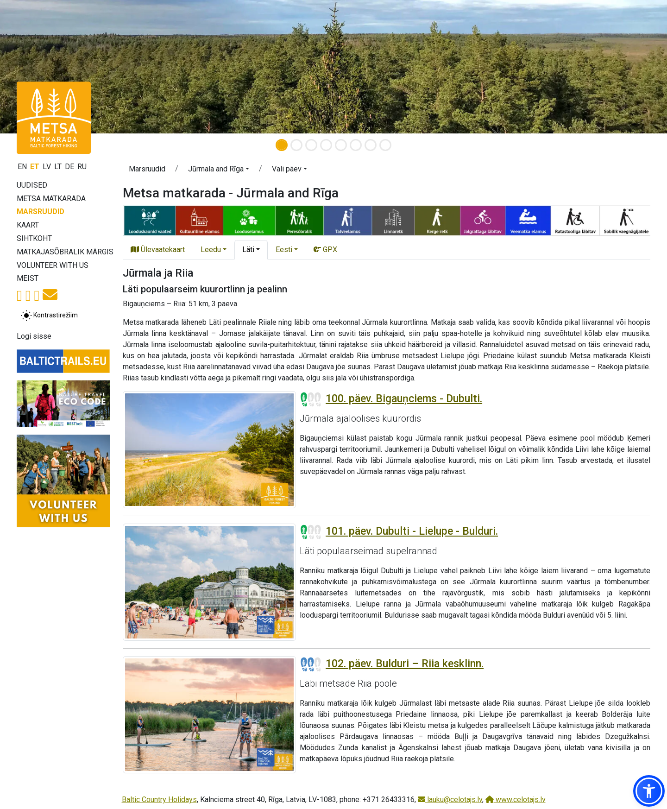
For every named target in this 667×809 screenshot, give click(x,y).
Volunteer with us (52, 265)
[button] (218, 170)
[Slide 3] (311, 145)
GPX (325, 249)
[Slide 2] (296, 145)
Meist (27, 278)
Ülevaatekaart (158, 249)
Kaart (28, 225)
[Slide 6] (356, 145)
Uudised (32, 185)
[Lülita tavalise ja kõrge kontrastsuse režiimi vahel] (49, 315)
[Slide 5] (341, 145)
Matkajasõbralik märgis (65, 251)
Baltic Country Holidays (159, 799)
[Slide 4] (326, 145)
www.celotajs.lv (515, 799)
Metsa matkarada (51, 198)
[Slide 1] (282, 145)
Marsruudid (40, 211)
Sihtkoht (34, 238)
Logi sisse (34, 336)
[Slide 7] (371, 145)
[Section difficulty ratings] (311, 399)
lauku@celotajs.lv (450, 799)
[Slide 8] (385, 145)
